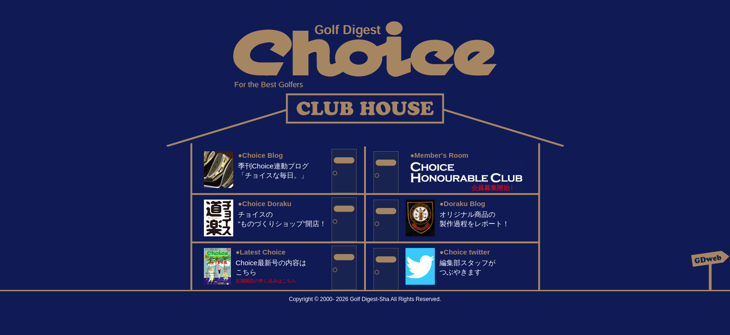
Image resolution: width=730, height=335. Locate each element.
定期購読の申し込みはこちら (266, 280)
